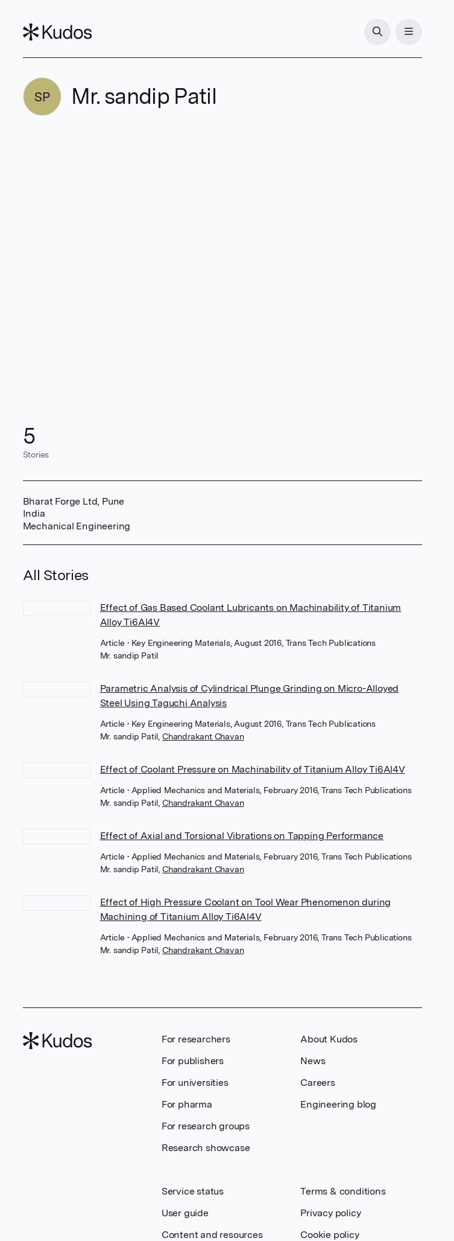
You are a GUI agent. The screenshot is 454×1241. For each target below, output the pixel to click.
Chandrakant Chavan (203, 736)
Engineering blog (338, 1104)
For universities (195, 1082)
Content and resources (212, 1234)
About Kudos (329, 1039)
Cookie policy (329, 1234)
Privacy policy (330, 1213)
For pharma (187, 1104)
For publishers (193, 1061)
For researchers (196, 1039)
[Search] (377, 32)
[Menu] (409, 32)
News (312, 1061)
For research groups (206, 1126)
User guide (185, 1213)
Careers (317, 1082)
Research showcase (206, 1147)
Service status (193, 1191)
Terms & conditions (342, 1191)
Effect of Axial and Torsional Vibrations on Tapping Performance (241, 835)
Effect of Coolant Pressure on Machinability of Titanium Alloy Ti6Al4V (252, 769)
